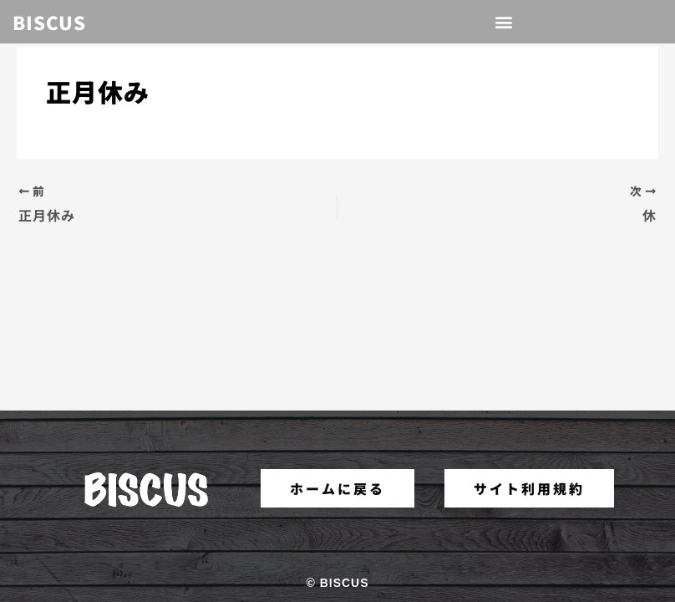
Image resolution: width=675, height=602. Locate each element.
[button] (504, 22)
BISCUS (49, 21)
